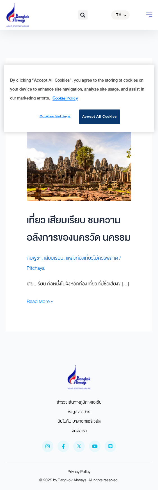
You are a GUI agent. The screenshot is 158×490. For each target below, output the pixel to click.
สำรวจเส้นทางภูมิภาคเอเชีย (79, 402)
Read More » (40, 301)
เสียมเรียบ (53, 258)
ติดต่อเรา (79, 431)
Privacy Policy (79, 471)
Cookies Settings (54, 116)
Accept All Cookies (99, 116)
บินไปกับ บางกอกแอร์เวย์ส (79, 421)
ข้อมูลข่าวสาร (79, 412)
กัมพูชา (34, 258)
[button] (83, 15)
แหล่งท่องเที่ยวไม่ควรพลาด (92, 258)
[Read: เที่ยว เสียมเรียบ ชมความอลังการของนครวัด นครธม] (79, 166)
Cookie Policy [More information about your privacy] (65, 97)
